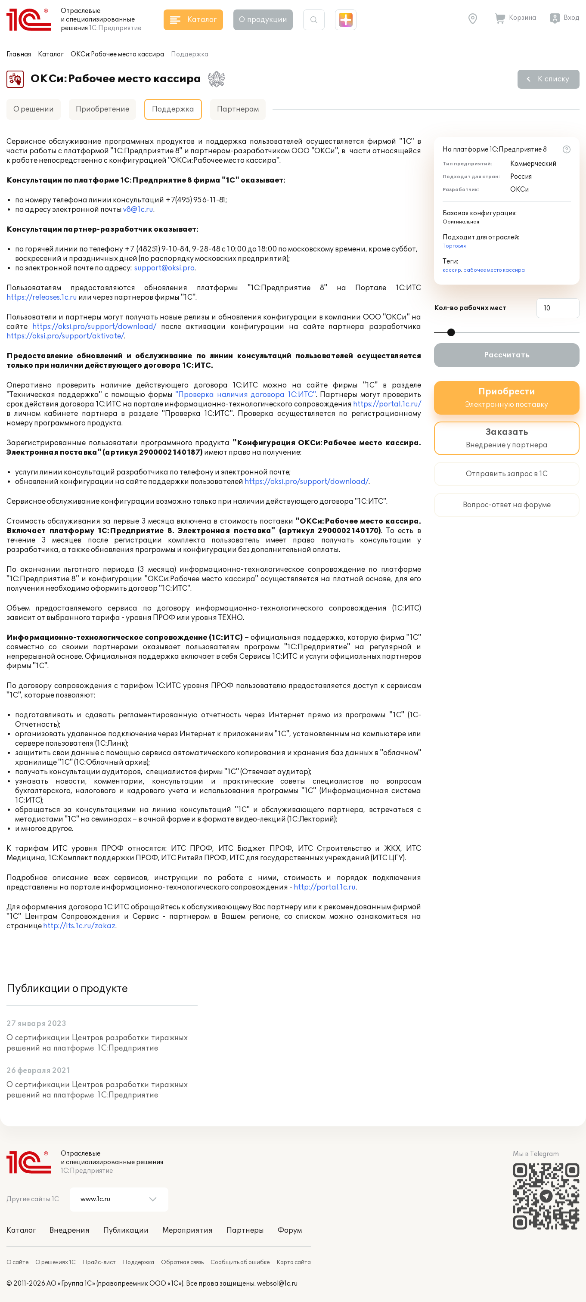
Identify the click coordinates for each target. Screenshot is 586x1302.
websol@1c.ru (277, 1283)
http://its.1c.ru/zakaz (79, 926)
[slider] (451, 332)
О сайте (17, 1262)
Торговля (454, 246)
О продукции (263, 20)
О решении (33, 109)
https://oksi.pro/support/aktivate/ (65, 336)
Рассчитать (507, 355)
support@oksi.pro (164, 268)
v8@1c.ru (138, 209)
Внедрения (70, 1230)
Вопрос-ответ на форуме (507, 505)
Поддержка (138, 1262)
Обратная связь (182, 1262)
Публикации (126, 1230)
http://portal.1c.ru (325, 887)
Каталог (51, 54)
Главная (18, 54)
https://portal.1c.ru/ (387, 404)
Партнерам (238, 109)
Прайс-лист (99, 1262)
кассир (452, 270)
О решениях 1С (55, 1262)
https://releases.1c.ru (41, 297)
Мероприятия (187, 1230)
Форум (290, 1230)
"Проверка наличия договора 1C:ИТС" (245, 395)
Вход (572, 18)
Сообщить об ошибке (240, 1262)
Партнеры (245, 1230)
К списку (553, 79)
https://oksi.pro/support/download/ (94, 326)
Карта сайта (293, 1262)
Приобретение (102, 109)
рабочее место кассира (494, 270)
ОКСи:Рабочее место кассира (117, 54)
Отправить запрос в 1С (507, 474)
